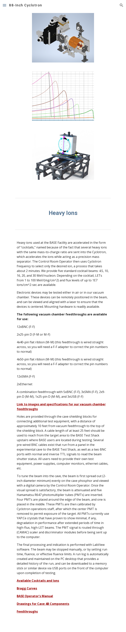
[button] (4, 5)
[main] (63, 213)
